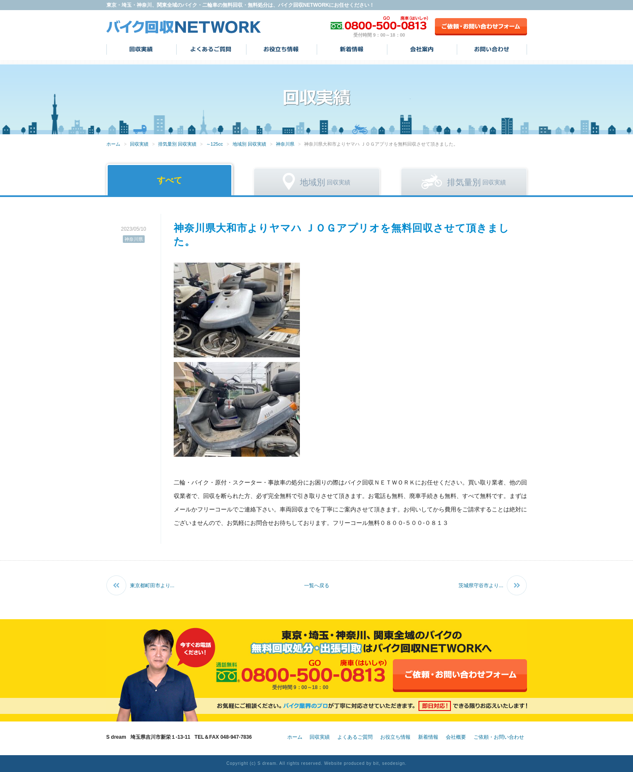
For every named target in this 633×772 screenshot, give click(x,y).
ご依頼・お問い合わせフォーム (481, 26)
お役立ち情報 (281, 49)
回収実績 (141, 49)
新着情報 (352, 49)
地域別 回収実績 (249, 143)
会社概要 (456, 737)
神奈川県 (285, 143)
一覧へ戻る (316, 585)
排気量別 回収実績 (177, 143)
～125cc (214, 143)
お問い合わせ (492, 49)
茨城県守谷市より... (480, 585)
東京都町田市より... (152, 585)
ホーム (113, 143)
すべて (169, 180)
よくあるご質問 (211, 49)
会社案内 (422, 49)
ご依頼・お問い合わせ (499, 737)
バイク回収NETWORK (183, 26)
